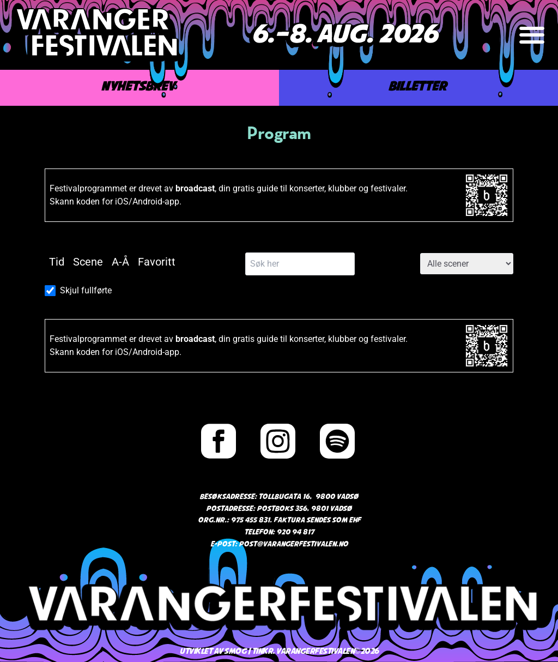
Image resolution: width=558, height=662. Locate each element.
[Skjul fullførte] (50, 290)
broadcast (195, 188)
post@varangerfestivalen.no (293, 544)
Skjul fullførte (86, 290)
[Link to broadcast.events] (486, 195)
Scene (88, 261)
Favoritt (156, 261)
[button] (532, 35)
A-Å (120, 261)
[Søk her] (300, 263)
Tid (56, 261)
